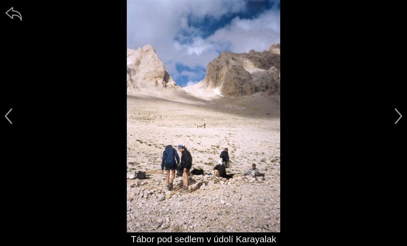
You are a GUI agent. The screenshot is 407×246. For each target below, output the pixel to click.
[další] (398, 116)
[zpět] (13, 13)
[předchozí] (8, 116)
